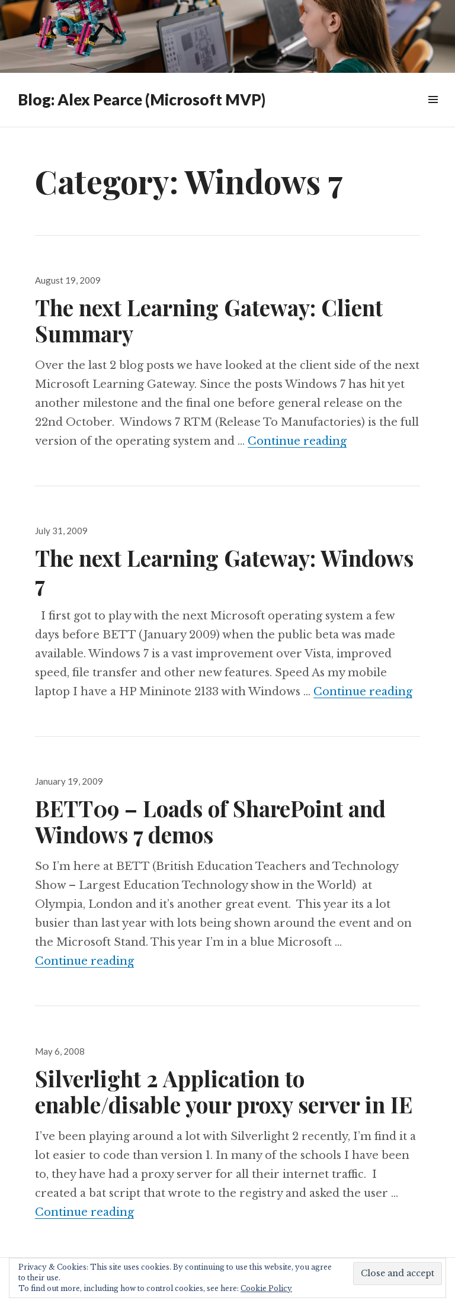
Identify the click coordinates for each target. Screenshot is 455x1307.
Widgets (433, 113)
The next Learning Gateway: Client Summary (209, 320)
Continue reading (297, 441)
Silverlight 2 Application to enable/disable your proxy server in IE (223, 1091)
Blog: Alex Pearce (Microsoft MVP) (141, 99)
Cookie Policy (266, 1288)
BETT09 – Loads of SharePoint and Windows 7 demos (210, 821)
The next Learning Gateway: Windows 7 (224, 570)
